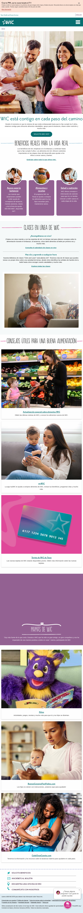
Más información (6, 9)
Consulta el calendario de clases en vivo (40, 248)
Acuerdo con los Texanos (9, 902)
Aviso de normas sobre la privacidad (40, 900)
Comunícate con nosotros (25, 890)
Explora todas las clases (40, 266)
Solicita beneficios (21, 873)
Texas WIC (8, 22)
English (79, 15)
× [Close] (79, 3)
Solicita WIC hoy (41, 134)
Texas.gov (45, 902)
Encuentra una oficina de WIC (27, 884)
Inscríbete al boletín (22, 878)
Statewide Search (36, 902)
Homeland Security (23, 902)
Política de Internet (22, 900)
